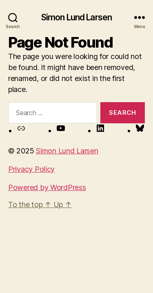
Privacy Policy (31, 169)
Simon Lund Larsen (76, 17)
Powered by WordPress (47, 187)
